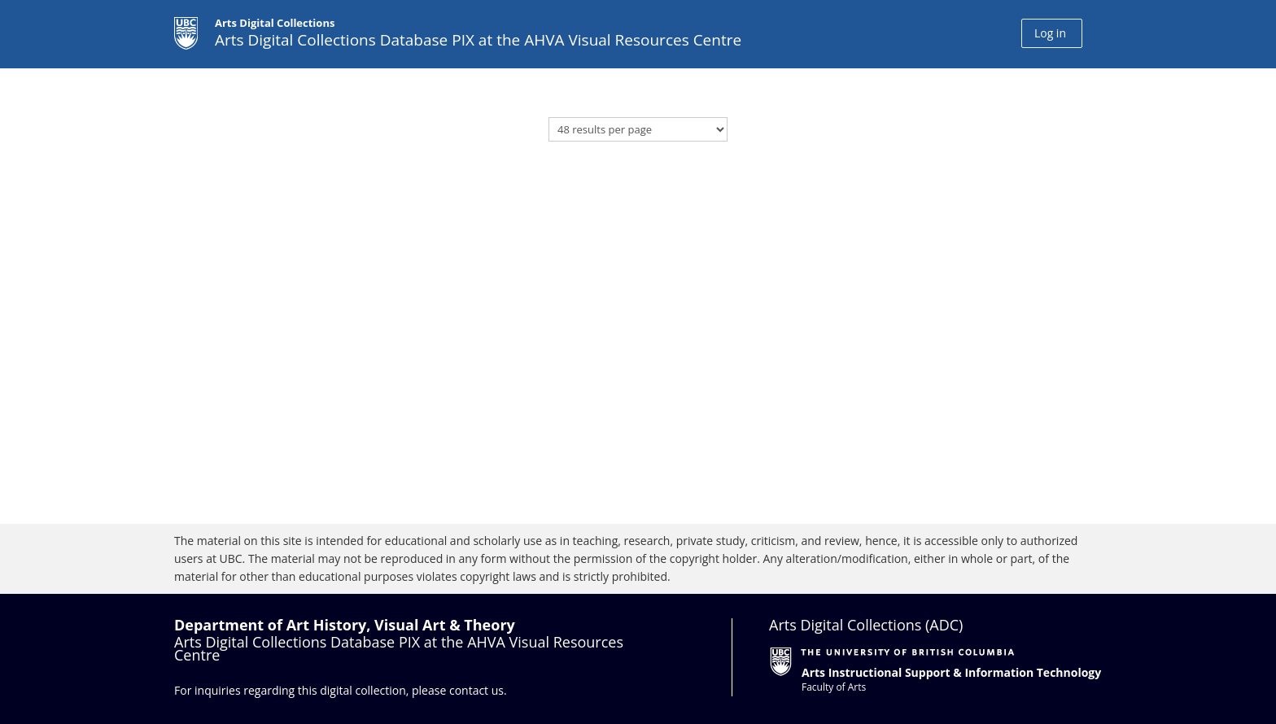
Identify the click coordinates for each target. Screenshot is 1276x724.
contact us (476, 690)
